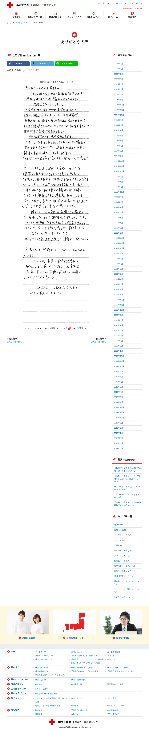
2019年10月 (119, 366)
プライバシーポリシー (44, 656)
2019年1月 (118, 402)
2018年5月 (118, 443)
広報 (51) (118, 545)
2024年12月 (119, 105)
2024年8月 (118, 125)
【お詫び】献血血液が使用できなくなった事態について (127, 469)
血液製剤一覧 (76, 684)
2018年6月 (118, 438)
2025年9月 (118, 64)
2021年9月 (118, 253)
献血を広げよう (18, 693)
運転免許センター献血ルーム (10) (126, 582)
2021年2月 (118, 289)
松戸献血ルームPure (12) (124, 566)
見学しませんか (113, 714)
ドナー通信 (111, 698)
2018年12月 (119, 407)
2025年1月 (118, 100)
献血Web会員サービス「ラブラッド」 (50, 675)
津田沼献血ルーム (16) (123, 576)
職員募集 (38, 714)
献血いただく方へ (19, 679)
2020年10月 (119, 310)
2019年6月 (118, 382)
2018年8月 (118, 428)
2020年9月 (118, 315)
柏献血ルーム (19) (121, 561)
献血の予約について (43, 671)
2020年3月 (118, 341)
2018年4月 (118, 448)
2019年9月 (118, 371)
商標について (112, 659)
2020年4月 (118, 336)
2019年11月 (119, 361)
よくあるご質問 (100, 3)
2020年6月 (118, 330)
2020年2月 (118, 346)
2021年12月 (119, 238)
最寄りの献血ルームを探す (82, 668)
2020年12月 (119, 300)
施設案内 (15, 710)
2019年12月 (119, 356)
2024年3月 (118, 146)
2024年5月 (118, 141)
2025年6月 (118, 79)
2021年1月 (118, 294)
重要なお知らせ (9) (122, 597)
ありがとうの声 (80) (122, 550)
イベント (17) (120, 540)
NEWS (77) (118, 525)
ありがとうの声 (21, 23)
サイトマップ (120, 3)
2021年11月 (119, 243)
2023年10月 (119, 171)
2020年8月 (118, 320)
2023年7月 (118, 177)
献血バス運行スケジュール (118, 668)
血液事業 (74, 706)
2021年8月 (118, 259)
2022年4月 (118, 223)
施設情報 (38, 710)
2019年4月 (118, 392)
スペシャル (16, 698)
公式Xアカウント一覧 (116, 706)
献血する (15, 667)
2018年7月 (118, 433)
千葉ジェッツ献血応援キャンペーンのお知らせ (127, 488)
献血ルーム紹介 (41, 668)
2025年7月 (118, 74)
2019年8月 (118, 377)
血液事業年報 (112, 710)
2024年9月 (118, 120)
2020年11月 (119, 305)
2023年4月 (118, 182)
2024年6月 (118, 136)
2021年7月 (118, 264)
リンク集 (110, 656)
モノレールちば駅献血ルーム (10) (126, 590)
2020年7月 (118, 325)
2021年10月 (119, 248)
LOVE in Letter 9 (98, 342)
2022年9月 (118, 197)
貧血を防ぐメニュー (79, 698)
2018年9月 (118, 423)
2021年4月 (118, 279)
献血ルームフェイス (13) (124, 571)
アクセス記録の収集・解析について (85, 656)
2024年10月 (119, 115)
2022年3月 (118, 228)
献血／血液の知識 (78, 680)
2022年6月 (118, 212)
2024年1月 (118, 156)
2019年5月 (118, 387)
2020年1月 (118, 351)
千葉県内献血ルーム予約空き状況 (84, 671)
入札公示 (74, 714)
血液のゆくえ (17, 684)
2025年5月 (118, 84)
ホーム (9, 23)
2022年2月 (118, 233)
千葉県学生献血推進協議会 (46, 694)
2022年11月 (119, 192)
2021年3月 (118, 284)
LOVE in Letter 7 (14, 342)
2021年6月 (118, 269)
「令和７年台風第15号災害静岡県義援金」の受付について (127, 503)
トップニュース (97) (122, 535)
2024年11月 (119, 110)
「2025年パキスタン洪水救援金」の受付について (126, 496)
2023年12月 (119, 161)
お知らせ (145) (120, 530)
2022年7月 (118, 207)
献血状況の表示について (45, 659)
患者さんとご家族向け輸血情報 (47, 706)
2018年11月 (119, 412)
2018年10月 (119, 418)
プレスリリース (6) (122, 556)
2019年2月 (118, 397)
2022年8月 (118, 202)
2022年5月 (118, 218)
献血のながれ (40, 680)
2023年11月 (119, 166)
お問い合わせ (136, 3)
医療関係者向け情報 (115, 684)
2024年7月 (118, 130)
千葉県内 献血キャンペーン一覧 (120, 671)
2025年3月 (118, 89)
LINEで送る (67, 64)
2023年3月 (118, 187)
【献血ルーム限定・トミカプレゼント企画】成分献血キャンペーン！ (127, 479)
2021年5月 (118, 274)
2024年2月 (118, 151)
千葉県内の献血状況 (79, 710)
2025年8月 (118, 69)
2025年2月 (118, 95)
